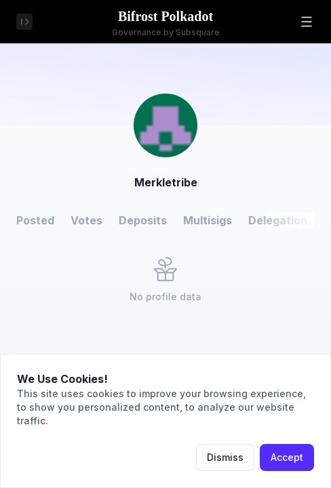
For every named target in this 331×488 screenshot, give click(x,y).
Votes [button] (86, 220)
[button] (306, 22)
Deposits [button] (143, 220)
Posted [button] (35, 220)
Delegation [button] (277, 220)
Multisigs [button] (207, 220)
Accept (287, 457)
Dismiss (225, 457)
